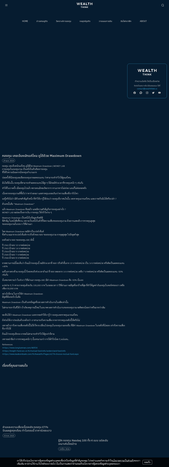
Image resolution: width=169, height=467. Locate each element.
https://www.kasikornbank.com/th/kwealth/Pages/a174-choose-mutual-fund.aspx (41, 354)
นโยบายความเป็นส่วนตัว (123, 460)
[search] (162, 5)
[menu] (6, 5)
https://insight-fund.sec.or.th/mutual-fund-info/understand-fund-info (34, 350)
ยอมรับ (147, 462)
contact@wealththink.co (147, 89)
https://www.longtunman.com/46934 (20, 347)
